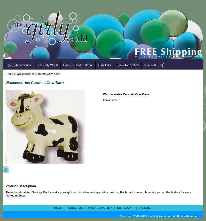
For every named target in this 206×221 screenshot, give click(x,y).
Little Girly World (47, 65)
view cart (150, 65)
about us (75, 207)
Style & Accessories (18, 65)
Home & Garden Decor (78, 65)
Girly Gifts (104, 65)
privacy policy (100, 207)
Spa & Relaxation (127, 65)
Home (9, 73)
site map (124, 207)
